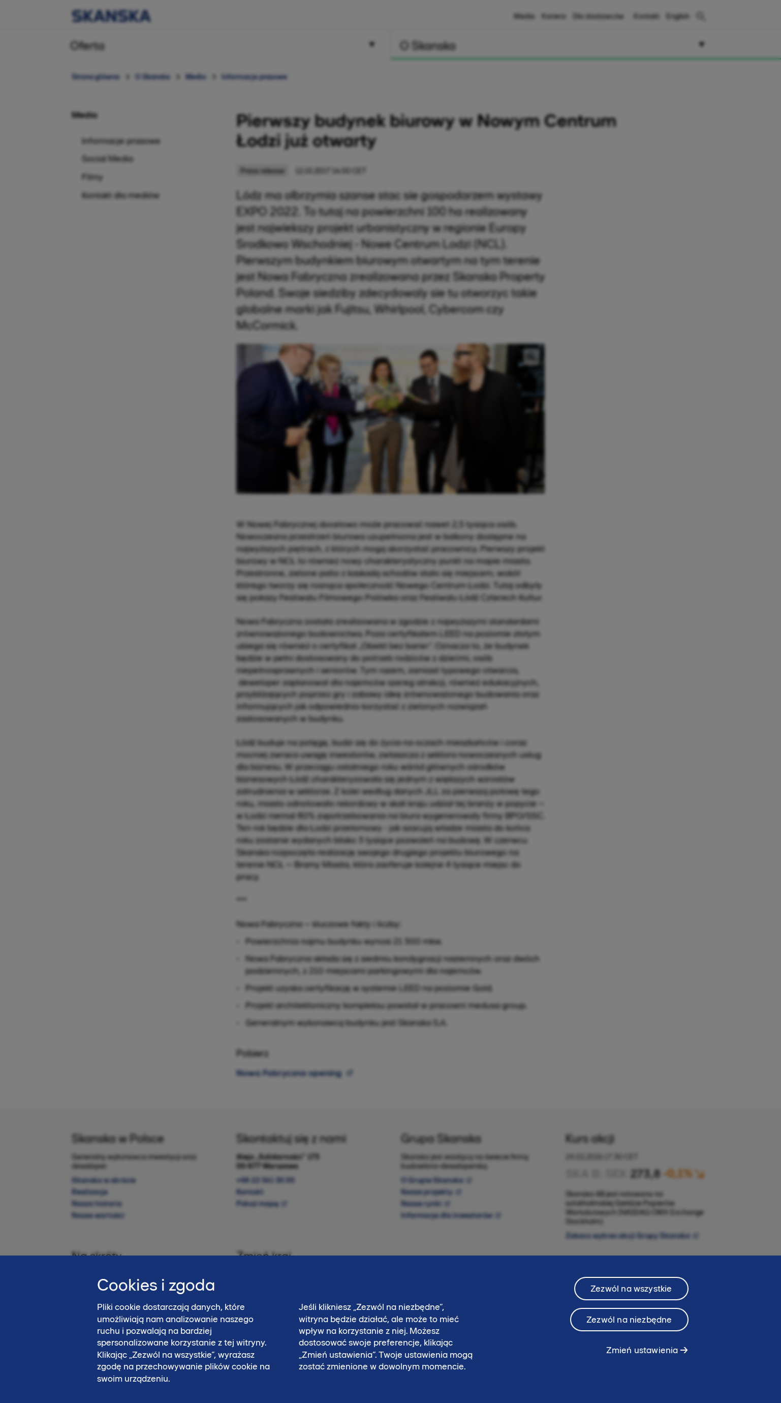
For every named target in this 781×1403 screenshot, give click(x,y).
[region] (390, 1329)
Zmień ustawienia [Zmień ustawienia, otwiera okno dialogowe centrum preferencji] (642, 1350)
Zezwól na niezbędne (629, 1319)
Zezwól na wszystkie (631, 1288)
